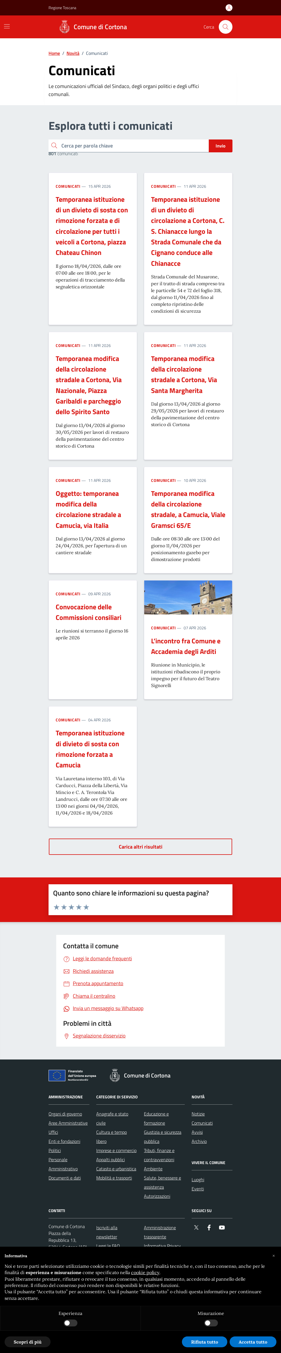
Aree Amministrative (68, 1122)
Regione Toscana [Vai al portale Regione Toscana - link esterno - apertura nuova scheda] (62, 8)
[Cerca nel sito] (225, 27)
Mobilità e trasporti (114, 1177)
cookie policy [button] (145, 1272)
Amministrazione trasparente (160, 1232)
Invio (221, 145)
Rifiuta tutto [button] (204, 1342)
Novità (73, 53)
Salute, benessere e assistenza (162, 1182)
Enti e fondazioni (64, 1141)
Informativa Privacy (162, 1245)
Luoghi (198, 1179)
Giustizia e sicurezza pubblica (162, 1137)
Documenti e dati (65, 1177)
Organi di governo (65, 1113)
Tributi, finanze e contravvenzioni (159, 1155)
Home (54, 53)
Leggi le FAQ (108, 1245)
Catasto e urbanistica (116, 1168)
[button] (273, 1255)
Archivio (199, 1141)
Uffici (53, 1132)
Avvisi (197, 1132)
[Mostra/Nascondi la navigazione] (6, 26)
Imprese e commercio (116, 1150)
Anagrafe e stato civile (112, 1118)
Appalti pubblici (110, 1159)
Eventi (198, 1188)
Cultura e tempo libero (111, 1137)
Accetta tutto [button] (253, 1342)
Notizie (198, 1113)
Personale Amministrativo (63, 1164)
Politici (55, 1150)
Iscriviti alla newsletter (106, 1232)
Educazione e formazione (156, 1118)
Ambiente (153, 1168)
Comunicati (68, 186)
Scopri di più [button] (27, 1342)
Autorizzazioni (157, 1196)
